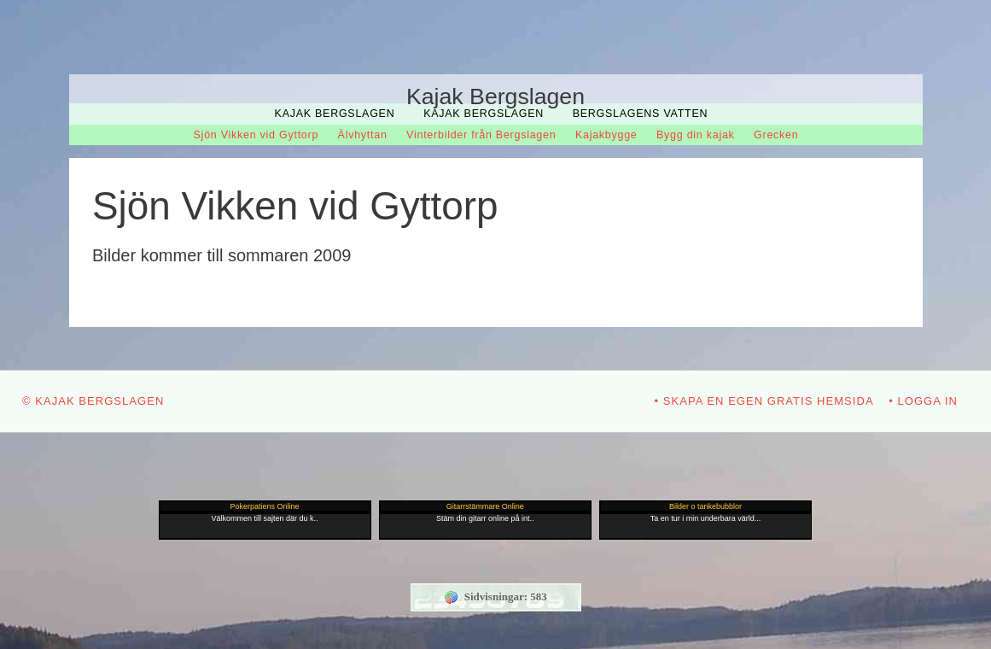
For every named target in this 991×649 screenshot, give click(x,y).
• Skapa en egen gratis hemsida (764, 401)
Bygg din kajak (695, 135)
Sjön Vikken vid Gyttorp (256, 135)
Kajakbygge (606, 135)
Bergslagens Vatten (640, 114)
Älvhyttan (363, 135)
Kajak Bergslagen (335, 114)
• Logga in (923, 401)
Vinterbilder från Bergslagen (481, 135)
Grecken (776, 135)
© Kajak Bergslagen (93, 401)
